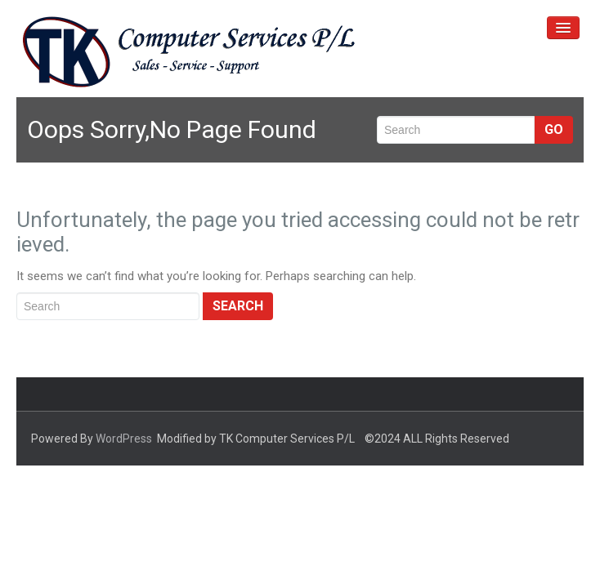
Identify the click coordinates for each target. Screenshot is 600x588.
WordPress (124, 438)
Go (553, 129)
